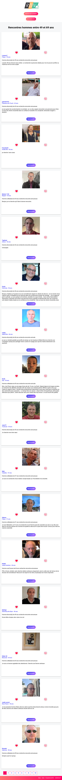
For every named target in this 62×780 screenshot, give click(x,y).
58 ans (10, 750)
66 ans (11, 334)
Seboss (4, 517)
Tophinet (4, 240)
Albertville (5, 334)
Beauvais (4, 657)
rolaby (4, 333)
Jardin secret (6, 702)
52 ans (9, 242)
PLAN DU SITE (50, 778)
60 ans (11, 149)
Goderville (5, 149)
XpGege (4, 610)
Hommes (4, 288)
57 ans (10, 473)
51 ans (8, 519)
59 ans (8, 57)
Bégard (4, 195)
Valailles (4, 473)
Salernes (4, 750)
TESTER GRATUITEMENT (31, 13)
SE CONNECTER (31, 19)
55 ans (10, 426)
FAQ (39, 778)
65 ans (10, 657)
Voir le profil (31, 73)
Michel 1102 (5, 194)
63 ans (16, 103)
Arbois (4, 242)
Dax (3, 380)
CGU (43, 778)
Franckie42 (5, 148)
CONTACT (58, 778)
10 (35, 773)
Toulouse (4, 426)
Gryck (3, 286)
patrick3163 (5, 101)
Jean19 (4, 425)
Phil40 (4, 564)
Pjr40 (3, 379)
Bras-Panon (5, 704)
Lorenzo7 (4, 55)
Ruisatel (4, 748)
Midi (3, 471)
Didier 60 (4, 656)
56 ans (10, 288)
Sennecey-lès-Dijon (7, 611)
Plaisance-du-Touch (7, 103)
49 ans (16, 611)
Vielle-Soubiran (6, 565)
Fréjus (3, 57)
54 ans (9, 195)
